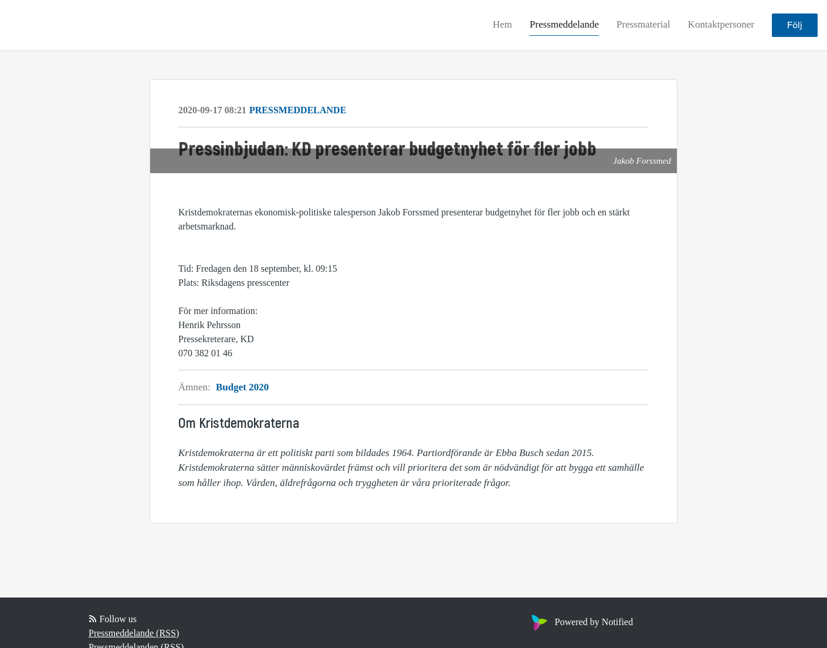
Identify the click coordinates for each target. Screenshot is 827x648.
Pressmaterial (643, 24)
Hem (502, 24)
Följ (794, 25)
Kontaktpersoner (721, 24)
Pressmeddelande (564, 24)
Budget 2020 (242, 387)
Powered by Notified (580, 622)
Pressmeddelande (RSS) (134, 633)
